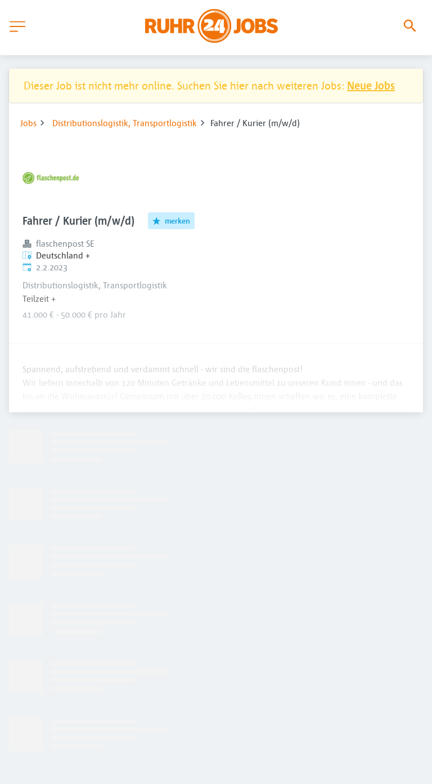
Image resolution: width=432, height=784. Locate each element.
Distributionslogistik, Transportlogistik (124, 122)
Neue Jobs (371, 85)
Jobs (28, 122)
